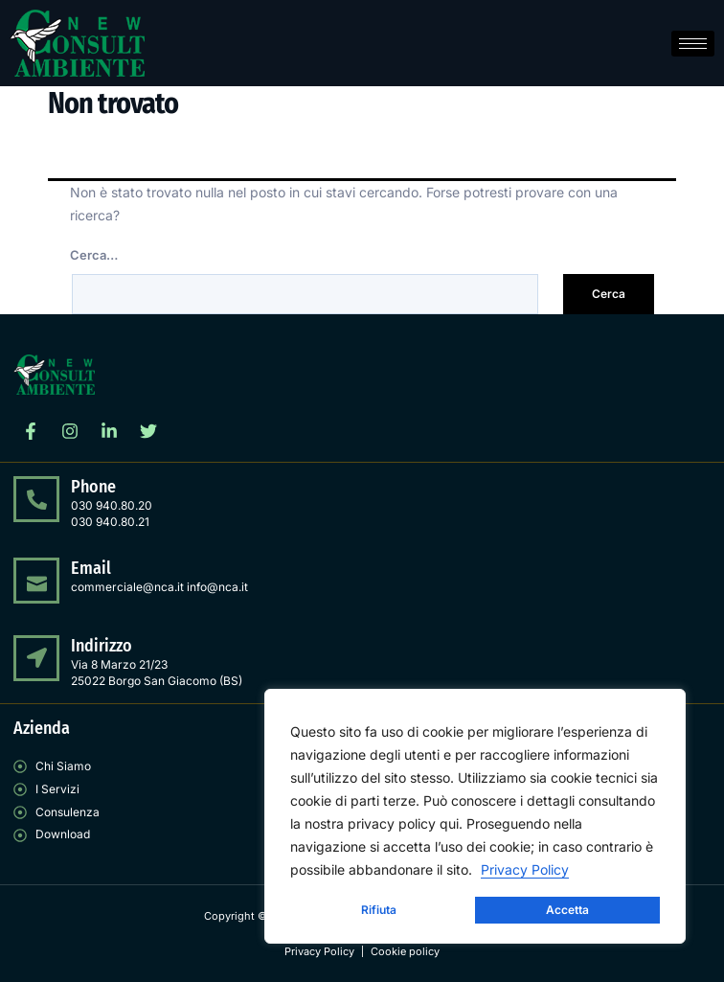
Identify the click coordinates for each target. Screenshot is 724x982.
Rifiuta (378, 909)
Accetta (567, 909)
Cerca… (94, 255)
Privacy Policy (525, 869)
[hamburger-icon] (692, 44)
